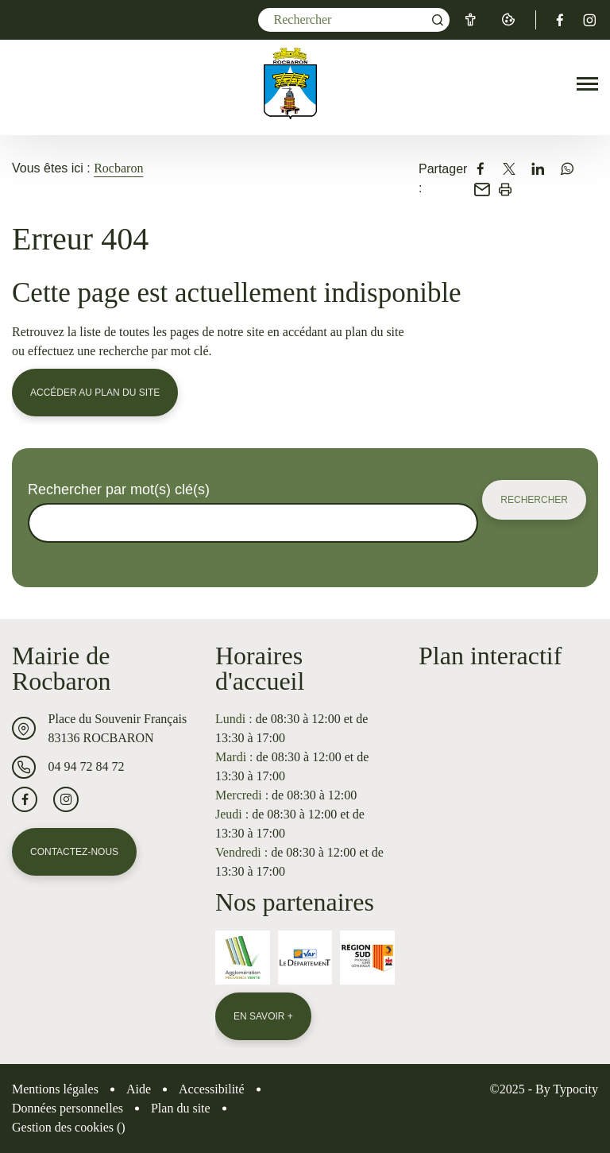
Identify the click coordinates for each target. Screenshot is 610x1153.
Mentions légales (55, 1089)
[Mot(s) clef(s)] (354, 20)
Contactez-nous (74, 851)
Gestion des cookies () (68, 1127)
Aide (138, 1089)
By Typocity (566, 1089)
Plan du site (180, 1108)
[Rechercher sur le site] (253, 523)
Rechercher (534, 499)
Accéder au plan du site (95, 392)
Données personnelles (67, 1108)
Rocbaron (118, 168)
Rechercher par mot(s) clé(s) (119, 489)
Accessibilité (212, 1089)
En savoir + (263, 1016)
